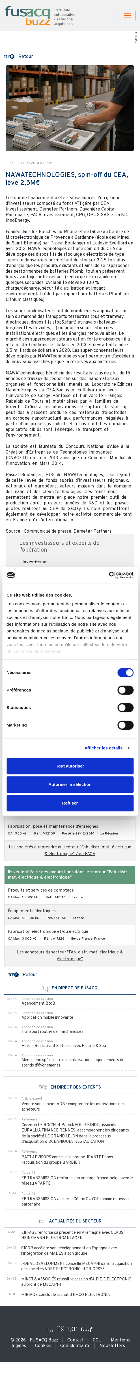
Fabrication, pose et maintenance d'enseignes (53, 826)
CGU (97, 1340)
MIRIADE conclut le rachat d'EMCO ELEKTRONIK (65, 1295)
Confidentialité (75, 1346)
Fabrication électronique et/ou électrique (48, 932)
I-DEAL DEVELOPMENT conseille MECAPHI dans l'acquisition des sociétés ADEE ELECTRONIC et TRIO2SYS (76, 1266)
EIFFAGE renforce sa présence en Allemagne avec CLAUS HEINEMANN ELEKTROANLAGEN (72, 1235)
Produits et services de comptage (41, 890)
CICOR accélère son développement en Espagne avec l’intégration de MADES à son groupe (69, 1251)
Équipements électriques (32, 911)
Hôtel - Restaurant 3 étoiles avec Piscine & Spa (63, 1046)
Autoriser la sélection (70, 784)
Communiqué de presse (47, 531)
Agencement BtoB (38, 1003)
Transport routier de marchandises (52, 1032)
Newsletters (112, 1346)
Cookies (43, 1346)
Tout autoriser (70, 766)
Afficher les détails (103, 747)
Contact (75, 1340)
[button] (18, 56)
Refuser (70, 803)
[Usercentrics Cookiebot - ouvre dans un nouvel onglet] (108, 575)
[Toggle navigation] (127, 15)
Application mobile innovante (47, 1017)
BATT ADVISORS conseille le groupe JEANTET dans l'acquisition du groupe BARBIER (67, 1160)
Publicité (135, 37)
